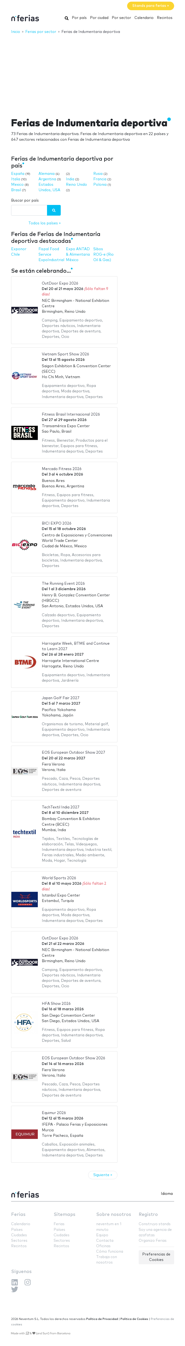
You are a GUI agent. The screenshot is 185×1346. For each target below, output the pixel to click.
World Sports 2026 (59, 878)
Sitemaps (64, 1214)
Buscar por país (25, 200)
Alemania (47, 174)
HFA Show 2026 (56, 1004)
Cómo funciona (109, 1251)
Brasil (16, 190)
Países (17, 1230)
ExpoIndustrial (51, 260)
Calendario (144, 18)
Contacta (104, 1240)
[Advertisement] (92, 73)
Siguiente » (102, 1175)
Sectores (19, 1240)
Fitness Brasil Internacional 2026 (71, 414)
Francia (99, 179)
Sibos (98, 249)
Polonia (100, 184)
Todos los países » (44, 223)
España (17, 174)
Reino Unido (76, 184)
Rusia (98, 174)
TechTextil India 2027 (60, 807)
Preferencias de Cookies (156, 1257)
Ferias (18, 1214)
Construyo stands (155, 1224)
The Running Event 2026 (63, 583)
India (70, 179)
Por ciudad (99, 18)
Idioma (167, 1194)
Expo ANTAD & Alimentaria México (78, 254)
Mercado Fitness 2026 (62, 469)
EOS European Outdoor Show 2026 (73, 1058)
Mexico (17, 184)
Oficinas (103, 1246)
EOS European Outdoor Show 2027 (73, 752)
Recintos (164, 18)
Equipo (102, 1235)
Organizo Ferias (153, 1240)
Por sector (121, 18)
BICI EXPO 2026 (56, 523)
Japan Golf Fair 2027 (60, 698)
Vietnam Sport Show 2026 (65, 354)
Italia (15, 179)
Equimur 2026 (54, 1113)
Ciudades (19, 1235)
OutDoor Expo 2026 (60, 283)
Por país (79, 18)
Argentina (47, 179)
